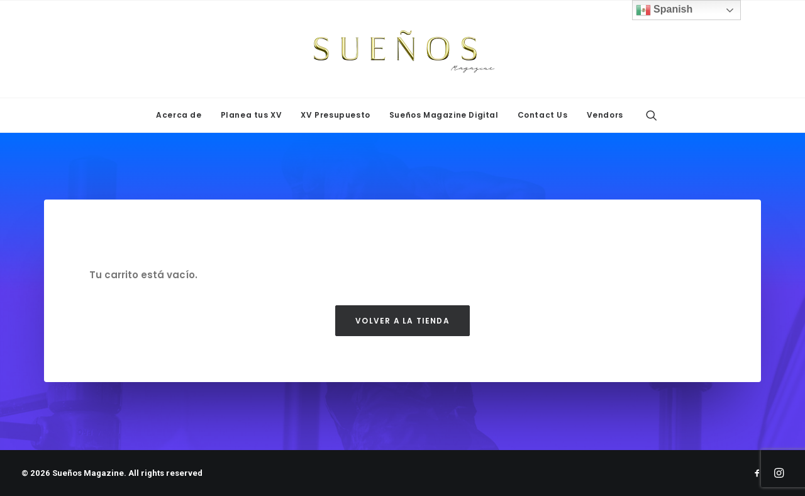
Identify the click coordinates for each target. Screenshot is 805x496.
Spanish (664, 10)
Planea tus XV (251, 115)
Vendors (605, 115)
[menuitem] (178, 115)
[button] (651, 115)
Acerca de (178, 115)
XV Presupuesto (335, 115)
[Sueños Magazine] (402, 49)
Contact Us (543, 115)
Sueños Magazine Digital (444, 115)
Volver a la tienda (402, 320)
